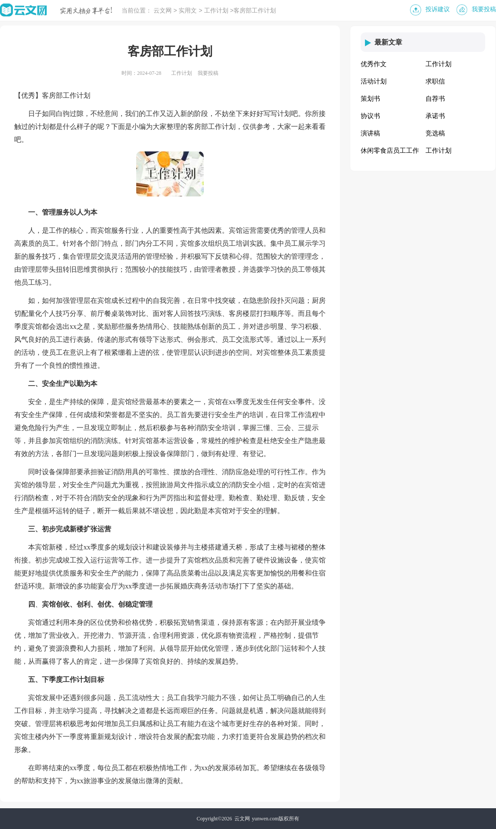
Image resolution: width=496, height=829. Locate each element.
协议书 (370, 115)
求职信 (435, 81)
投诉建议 (438, 9)
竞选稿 (435, 133)
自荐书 (435, 98)
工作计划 (216, 11)
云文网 (163, 11)
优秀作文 (374, 64)
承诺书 (435, 115)
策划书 (370, 98)
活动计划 (374, 81)
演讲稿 (370, 133)
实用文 (188, 11)
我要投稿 (484, 9)
